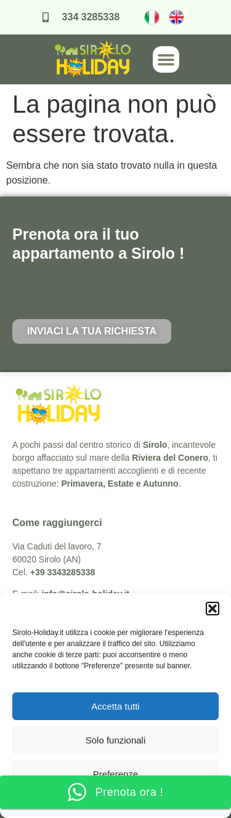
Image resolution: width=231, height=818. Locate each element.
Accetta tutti (115, 706)
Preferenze (115, 774)
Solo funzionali (116, 740)
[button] (212, 608)
